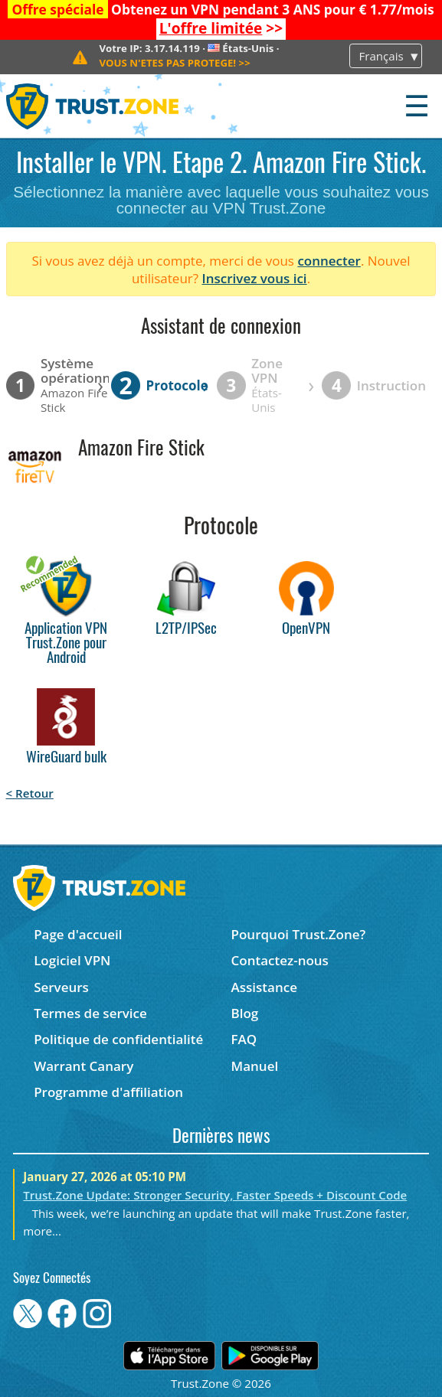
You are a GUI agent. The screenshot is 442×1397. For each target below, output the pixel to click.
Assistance (264, 987)
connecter (329, 260)
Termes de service (90, 1013)
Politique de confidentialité (118, 1039)
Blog (245, 1013)
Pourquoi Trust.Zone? (298, 934)
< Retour (30, 793)
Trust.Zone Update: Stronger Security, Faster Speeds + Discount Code (215, 1195)
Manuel (255, 1066)
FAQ (244, 1039)
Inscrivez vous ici (254, 278)
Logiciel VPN (72, 960)
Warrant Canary (83, 1066)
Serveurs (61, 987)
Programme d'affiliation (108, 1092)
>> (221, 28)
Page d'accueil (78, 934)
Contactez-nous (280, 960)
